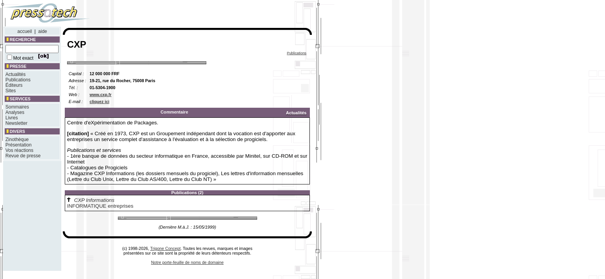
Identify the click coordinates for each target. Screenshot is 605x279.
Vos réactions (19, 150)
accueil (24, 31)
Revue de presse (23, 155)
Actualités (15, 74)
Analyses (14, 112)
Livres (11, 118)
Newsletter (16, 123)
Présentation (18, 145)
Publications (18, 80)
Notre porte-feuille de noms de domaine (187, 262)
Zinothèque (17, 139)
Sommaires (17, 107)
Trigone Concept (165, 248)
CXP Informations (94, 200)
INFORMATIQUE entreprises (100, 206)
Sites (10, 90)
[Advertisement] (208, 14)
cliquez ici (99, 101)
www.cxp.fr (100, 94)
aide (42, 31)
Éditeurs (13, 85)
